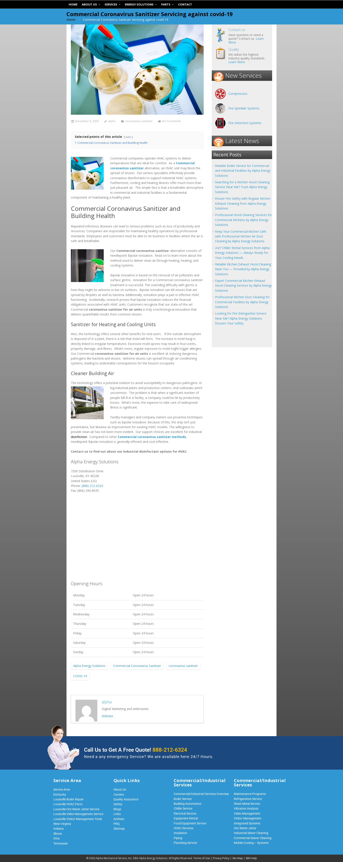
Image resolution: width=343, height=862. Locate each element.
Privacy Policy (221, 858)
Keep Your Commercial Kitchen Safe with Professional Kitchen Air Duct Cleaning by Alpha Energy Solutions (240, 236)
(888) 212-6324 (92, 486)
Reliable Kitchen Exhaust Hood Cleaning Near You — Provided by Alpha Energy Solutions (243, 269)
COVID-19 (80, 676)
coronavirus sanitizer (139, 121)
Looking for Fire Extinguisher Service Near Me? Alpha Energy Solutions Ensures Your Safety (240, 318)
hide (128, 136)
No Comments (171, 121)
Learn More (236, 62)
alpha (112, 121)
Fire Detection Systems (244, 123)
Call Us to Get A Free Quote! (135, 750)
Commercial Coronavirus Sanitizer (137, 666)
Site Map (237, 858)
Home (70, 19)
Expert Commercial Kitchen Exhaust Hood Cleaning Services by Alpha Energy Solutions (243, 286)
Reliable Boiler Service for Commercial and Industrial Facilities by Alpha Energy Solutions (242, 171)
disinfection (79, 437)
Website (107, 716)
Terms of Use (201, 858)
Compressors (237, 94)
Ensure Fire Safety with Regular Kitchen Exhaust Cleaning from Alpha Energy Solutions (242, 203)
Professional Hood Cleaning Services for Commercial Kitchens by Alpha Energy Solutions (243, 220)
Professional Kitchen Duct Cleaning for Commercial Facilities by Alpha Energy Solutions (242, 302)
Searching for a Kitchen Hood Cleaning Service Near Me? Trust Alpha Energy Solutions (242, 187)
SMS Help (251, 858)
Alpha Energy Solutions (89, 666)
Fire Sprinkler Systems (243, 108)
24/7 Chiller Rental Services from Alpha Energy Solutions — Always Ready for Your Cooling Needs (242, 253)
